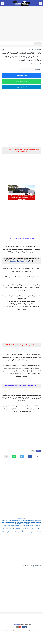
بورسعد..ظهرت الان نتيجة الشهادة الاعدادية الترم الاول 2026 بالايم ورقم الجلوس (21, 520)
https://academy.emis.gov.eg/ (19, 262)
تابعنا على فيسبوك (21, 75)
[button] (30, 456)
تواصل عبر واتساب (21, 81)
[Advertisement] (21, 28)
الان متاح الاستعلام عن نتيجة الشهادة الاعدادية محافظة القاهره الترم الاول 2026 (21, 532)
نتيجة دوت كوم (15, 624)
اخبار (31, 49)
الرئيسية (38, 49)
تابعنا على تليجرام (21, 87)
